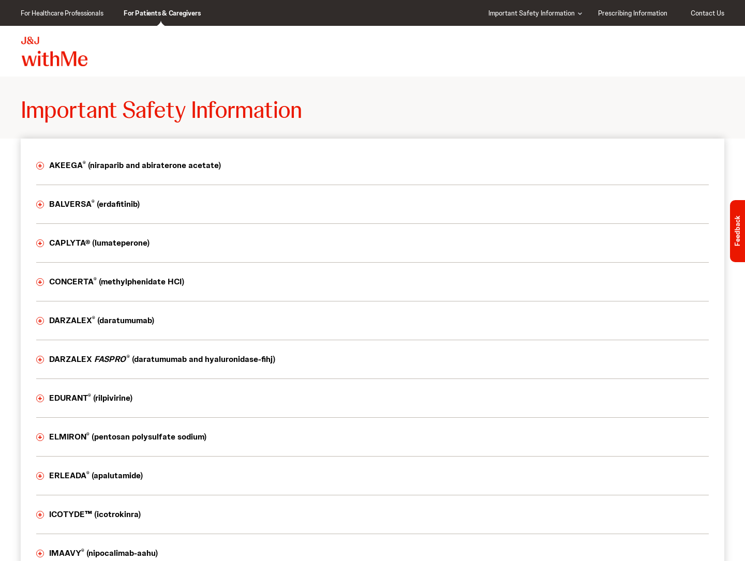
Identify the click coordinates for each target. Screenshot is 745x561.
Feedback (737, 231)
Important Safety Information (531, 13)
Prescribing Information (632, 13)
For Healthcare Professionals (62, 13)
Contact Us (707, 13)
